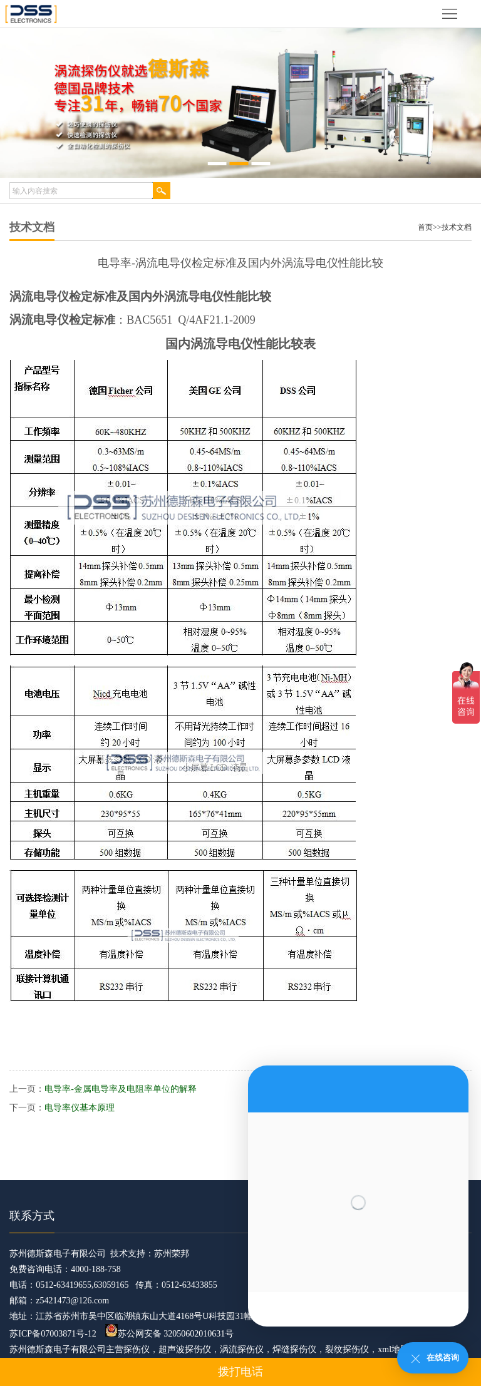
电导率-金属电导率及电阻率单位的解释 (120, 1089)
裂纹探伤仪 (347, 1349)
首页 (425, 227)
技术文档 (457, 227)
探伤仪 (136, 1349)
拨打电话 (240, 1371)
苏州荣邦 (171, 1253)
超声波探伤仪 (184, 1349)
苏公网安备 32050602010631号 (169, 1333)
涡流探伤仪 (242, 1349)
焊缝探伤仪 (294, 1349)
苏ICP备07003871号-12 (52, 1333)
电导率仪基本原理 (79, 1107)
